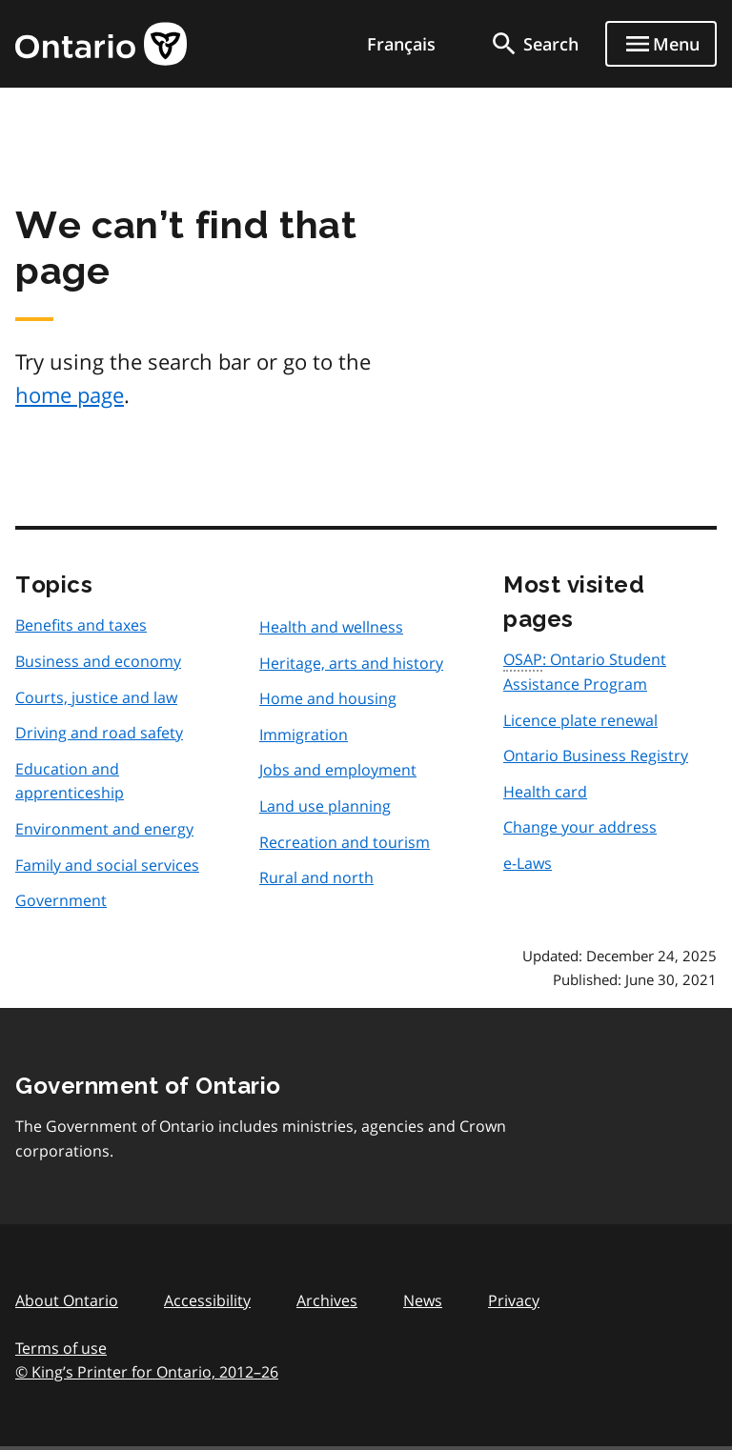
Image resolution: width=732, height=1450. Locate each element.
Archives (326, 1300)
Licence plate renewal (580, 720)
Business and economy (98, 661)
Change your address (580, 826)
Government (61, 900)
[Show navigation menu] (661, 44)
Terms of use (61, 1348)
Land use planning (325, 805)
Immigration (303, 734)
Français (401, 43)
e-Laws (527, 863)
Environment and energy (104, 828)
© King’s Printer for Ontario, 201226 (146, 1371)
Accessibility (207, 1300)
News (422, 1300)
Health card (545, 791)
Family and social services (107, 865)
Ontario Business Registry (595, 755)
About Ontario (66, 1300)
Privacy (513, 1300)
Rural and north (316, 877)
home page (69, 394)
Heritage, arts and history (351, 663)
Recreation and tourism (344, 842)
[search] (534, 44)
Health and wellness (331, 626)
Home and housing (327, 698)
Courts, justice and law (96, 697)
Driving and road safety (99, 732)
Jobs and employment (338, 769)
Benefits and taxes (81, 624)
